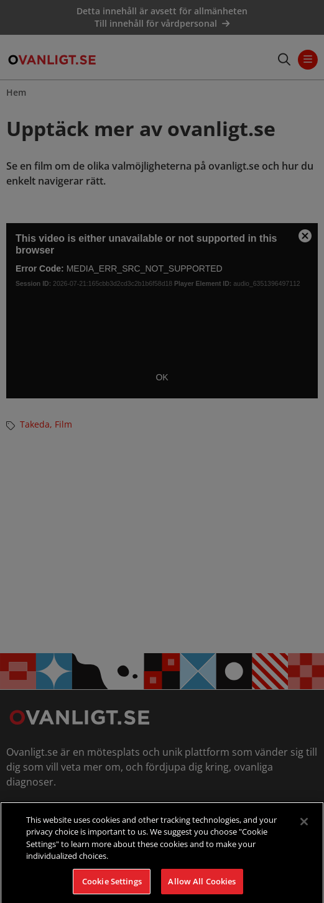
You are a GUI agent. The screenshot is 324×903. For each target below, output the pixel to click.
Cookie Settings (112, 888)
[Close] (304, 828)
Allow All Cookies (202, 888)
